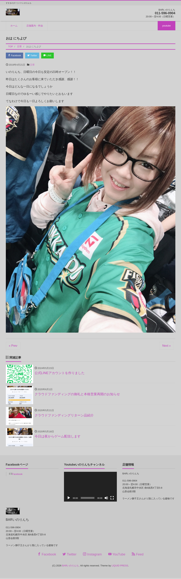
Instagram (92, 555)
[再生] (69, 499)
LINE (49, 55)
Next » (166, 345)
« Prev (13, 345)
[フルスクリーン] (112, 499)
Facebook (15, 55)
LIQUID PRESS (120, 566)
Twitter (33, 55)
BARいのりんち (70, 566)
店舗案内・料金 (34, 25)
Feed (137, 555)
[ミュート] (106, 499)
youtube (166, 25)
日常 (32, 65)
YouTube (116, 555)
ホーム (13, 25)
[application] (90, 488)
